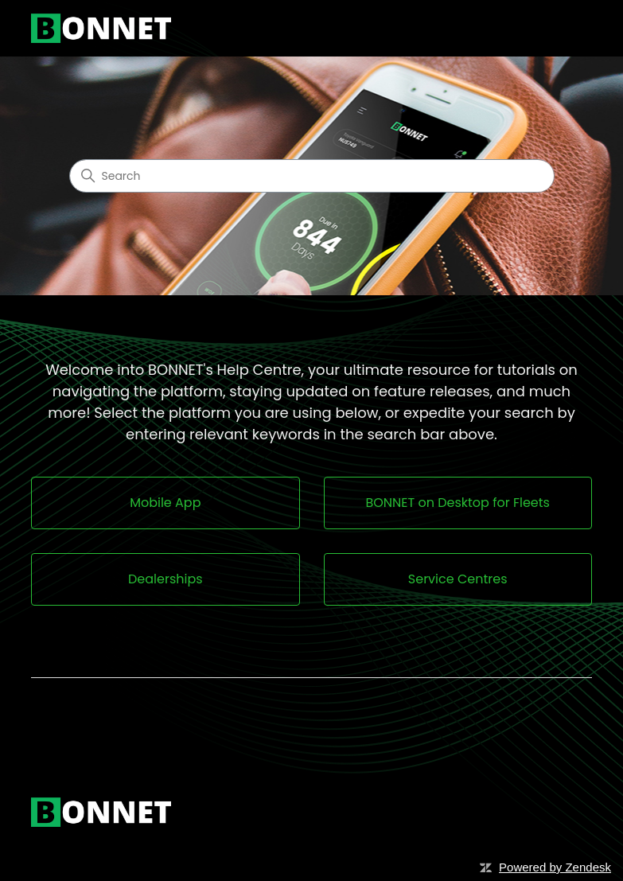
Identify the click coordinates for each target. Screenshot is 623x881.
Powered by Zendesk (555, 867)
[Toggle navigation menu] (563, 28)
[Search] (312, 176)
